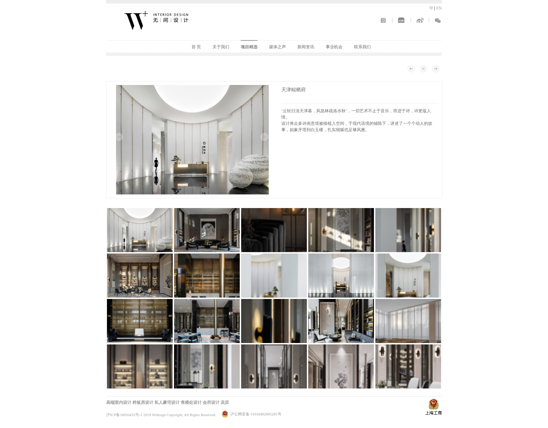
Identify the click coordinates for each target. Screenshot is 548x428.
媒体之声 (277, 46)
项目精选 (249, 46)
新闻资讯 (305, 46)
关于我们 (220, 46)
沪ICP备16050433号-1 (124, 415)
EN (439, 8)
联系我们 (362, 46)
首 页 (196, 46)
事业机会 (334, 46)
